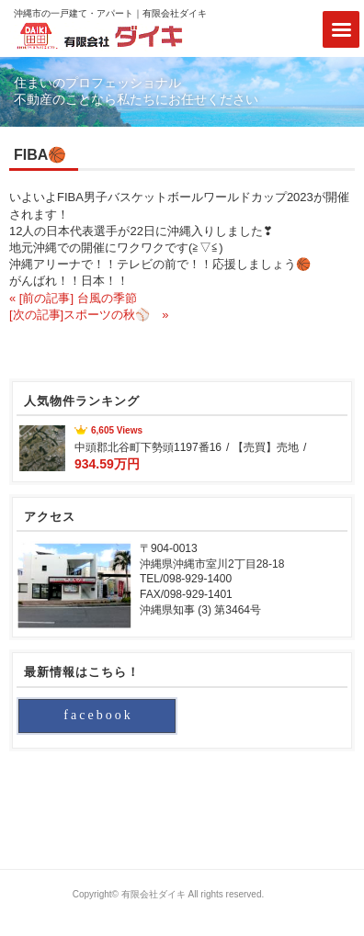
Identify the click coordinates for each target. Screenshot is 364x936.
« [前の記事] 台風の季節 (73, 298)
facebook (97, 715)
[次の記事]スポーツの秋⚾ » (88, 314)
